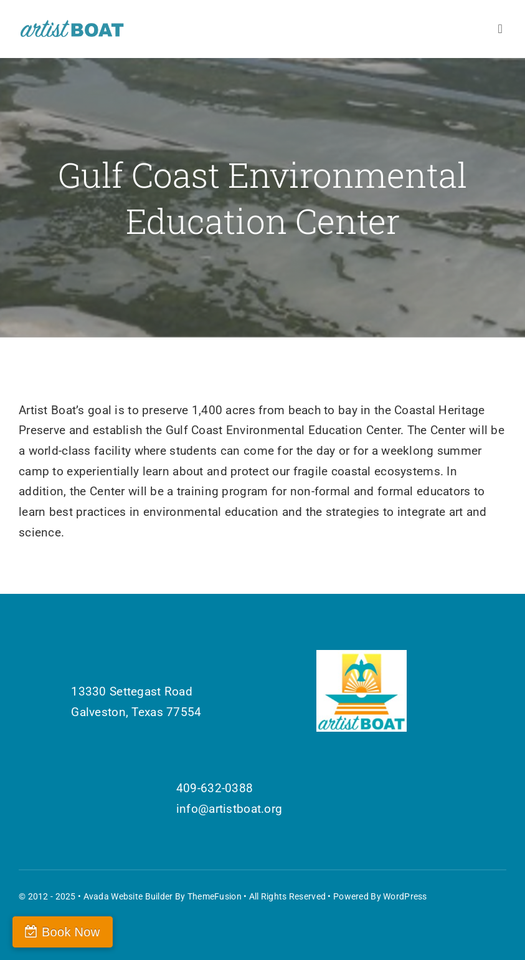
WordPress (405, 896)
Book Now (71, 932)
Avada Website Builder (128, 896)
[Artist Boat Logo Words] (72, 24)
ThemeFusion (214, 896)
